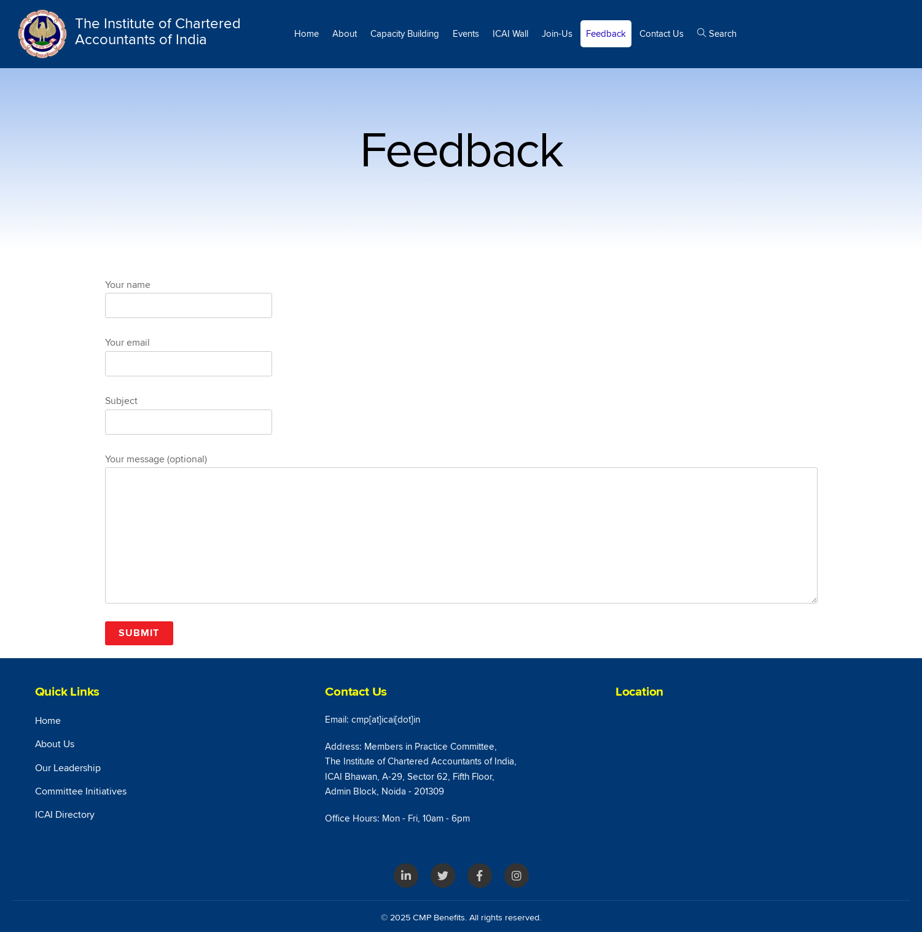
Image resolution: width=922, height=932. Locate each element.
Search (716, 33)
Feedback (606, 33)
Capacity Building (404, 33)
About (344, 33)
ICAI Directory (65, 815)
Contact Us (661, 33)
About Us (54, 744)
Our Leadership (68, 768)
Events (466, 33)
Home (306, 33)
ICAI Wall (510, 33)
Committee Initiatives (81, 791)
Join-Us (557, 33)
